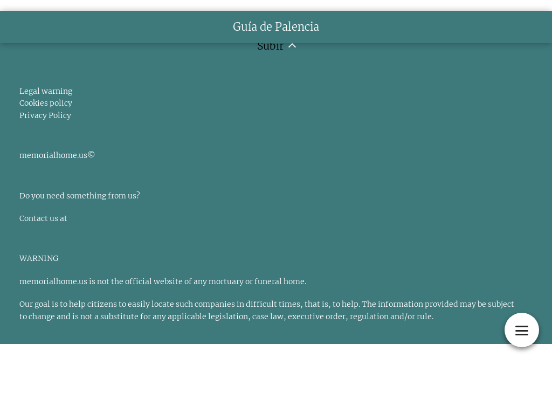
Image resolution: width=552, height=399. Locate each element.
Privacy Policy (45, 115)
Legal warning (45, 91)
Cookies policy (45, 103)
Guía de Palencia (276, 26)
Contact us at (43, 218)
